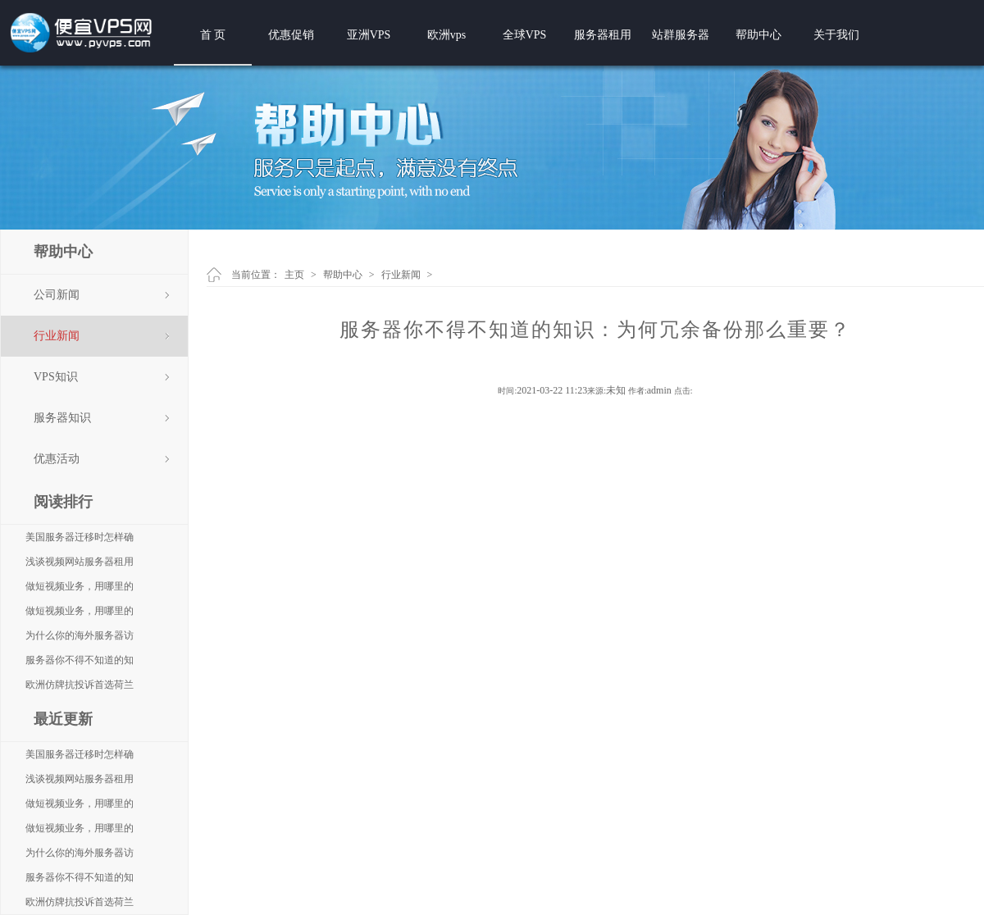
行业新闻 (57, 336)
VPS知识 (56, 377)
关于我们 (836, 35)
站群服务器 (680, 35)
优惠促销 (291, 35)
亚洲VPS (369, 35)
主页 (294, 274)
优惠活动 (57, 459)
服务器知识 (62, 418)
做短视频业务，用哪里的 (79, 586)
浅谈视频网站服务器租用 (79, 561)
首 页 (213, 35)
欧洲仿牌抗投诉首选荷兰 (79, 684)
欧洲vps (446, 35)
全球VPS (525, 35)
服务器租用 (602, 35)
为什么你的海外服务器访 (79, 635)
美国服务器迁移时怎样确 (79, 537)
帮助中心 (758, 35)
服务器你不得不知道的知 (79, 660)
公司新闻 (57, 295)
